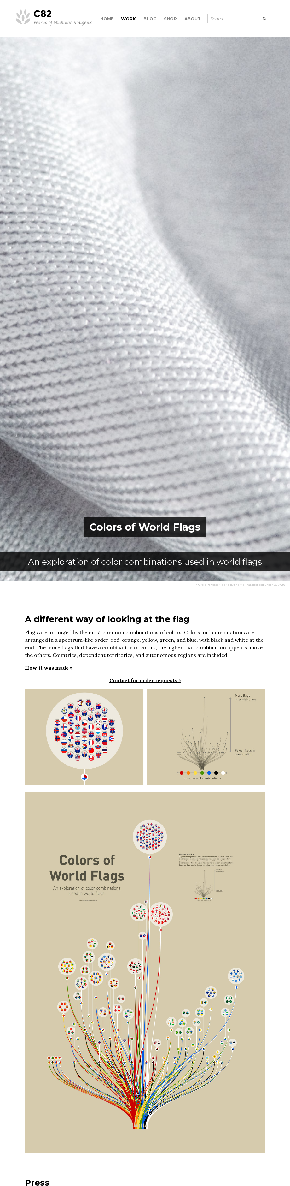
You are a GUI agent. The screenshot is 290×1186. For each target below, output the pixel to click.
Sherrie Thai (242, 584)
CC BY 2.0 (279, 584)
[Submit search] (265, 18)
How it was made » (48, 668)
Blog (150, 18)
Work (128, 18)
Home (107, 18)
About (192, 18)
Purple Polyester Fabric (213, 584)
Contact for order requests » (145, 680)
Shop (170, 18)
